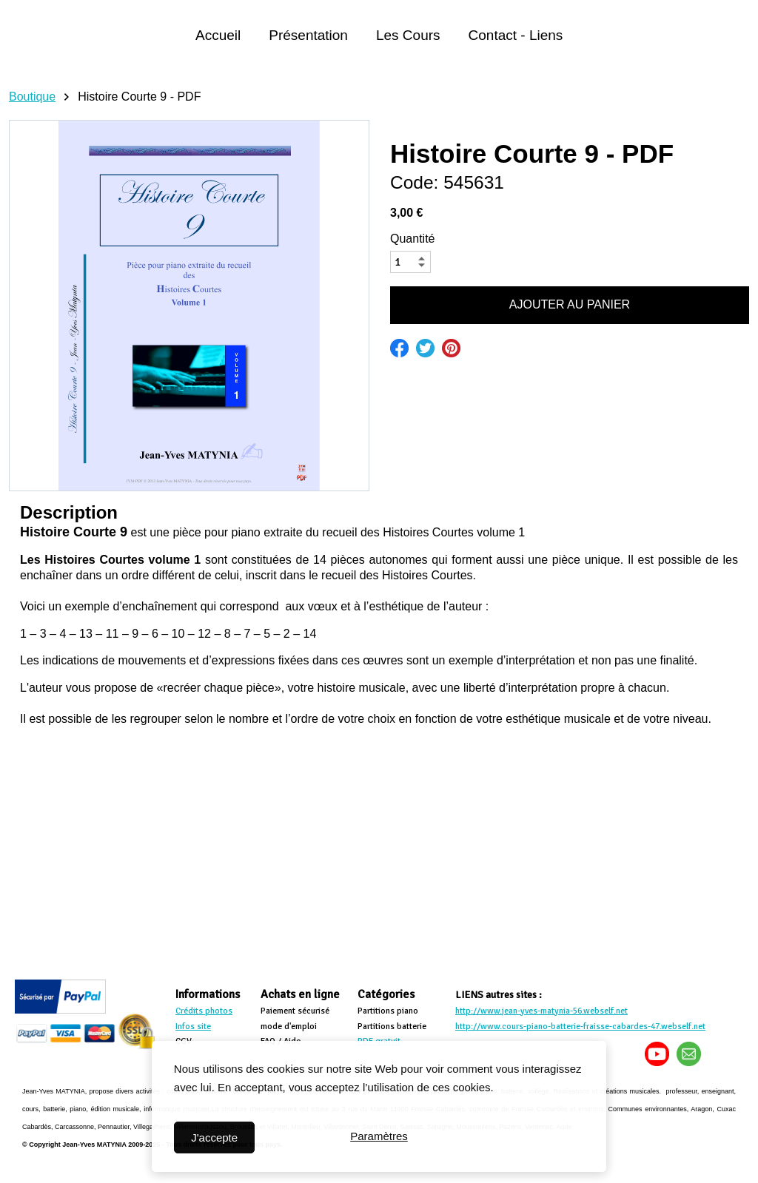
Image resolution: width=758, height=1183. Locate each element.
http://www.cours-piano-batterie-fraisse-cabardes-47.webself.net (580, 1026)
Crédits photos (203, 1011)
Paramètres (379, 1137)
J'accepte (214, 1137)
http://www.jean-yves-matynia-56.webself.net (541, 1011)
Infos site (193, 1026)
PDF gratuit (379, 1041)
